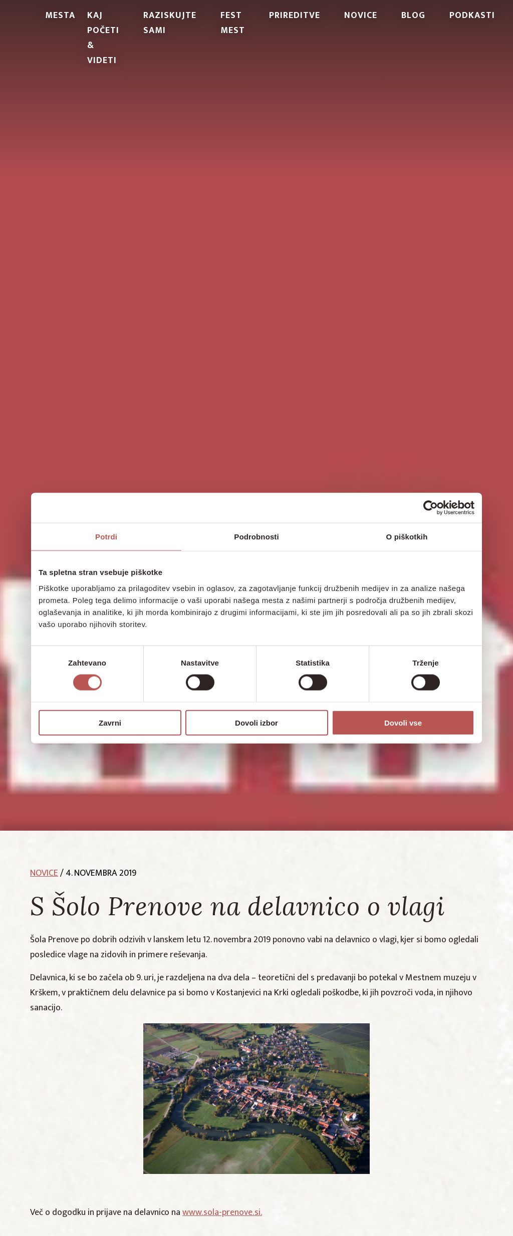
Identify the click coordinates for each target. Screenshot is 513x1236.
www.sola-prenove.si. (222, 1212)
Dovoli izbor (256, 722)
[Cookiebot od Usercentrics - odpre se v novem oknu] (430, 507)
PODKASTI (472, 15)
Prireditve (294, 15)
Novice (360, 15)
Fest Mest (232, 23)
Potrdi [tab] (106, 536)
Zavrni (110, 722)
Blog (413, 15)
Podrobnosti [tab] (256, 536)
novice (44, 873)
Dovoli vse (403, 722)
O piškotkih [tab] (407, 536)
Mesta (60, 15)
